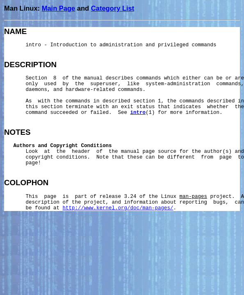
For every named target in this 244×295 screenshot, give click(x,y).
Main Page (58, 8)
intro (138, 113)
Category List (112, 8)
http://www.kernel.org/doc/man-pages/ (118, 208)
